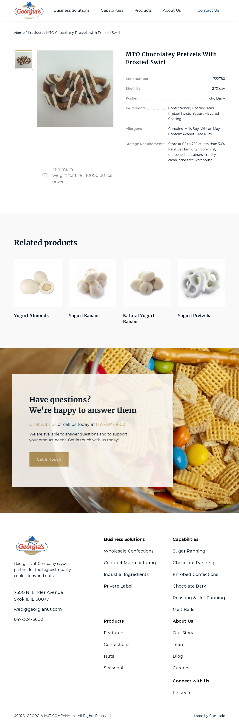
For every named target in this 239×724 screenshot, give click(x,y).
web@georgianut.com (38, 609)
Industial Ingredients (126, 574)
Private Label (118, 586)
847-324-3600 (108, 424)
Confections (117, 644)
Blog (178, 656)
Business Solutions (124, 539)
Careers (181, 668)
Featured (113, 632)
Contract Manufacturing (130, 562)
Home (19, 33)
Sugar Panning (189, 551)
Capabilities (185, 539)
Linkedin (182, 692)
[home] (29, 10)
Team (179, 644)
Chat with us (40, 424)
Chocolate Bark (189, 586)
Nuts (109, 656)
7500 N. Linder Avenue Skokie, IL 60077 (38, 596)
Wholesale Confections (129, 551)
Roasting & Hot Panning (199, 597)
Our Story (183, 632)
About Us (183, 621)
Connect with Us (191, 681)
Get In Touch (46, 459)
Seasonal (113, 668)
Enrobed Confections (195, 574)
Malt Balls (183, 609)
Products (35, 33)
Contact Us (208, 10)
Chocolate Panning (193, 562)
